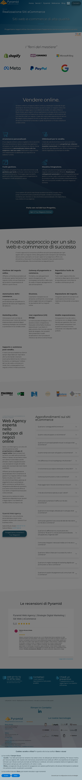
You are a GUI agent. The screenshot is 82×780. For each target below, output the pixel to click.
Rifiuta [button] (15, 775)
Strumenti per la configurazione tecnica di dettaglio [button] (64, 775)
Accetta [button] (6, 775)
